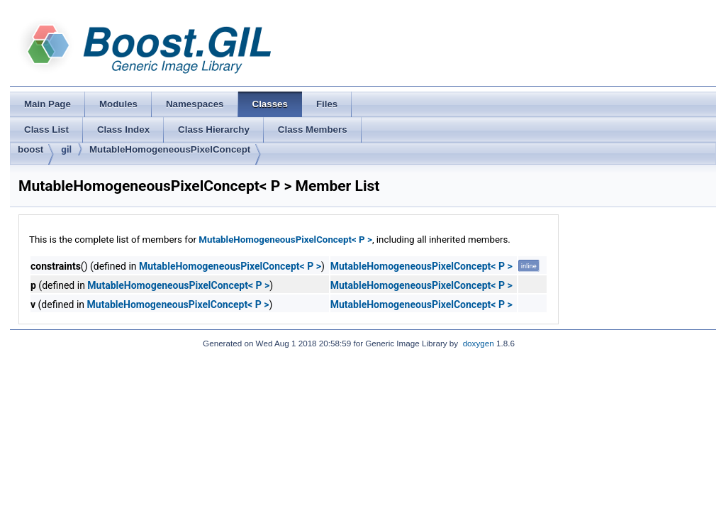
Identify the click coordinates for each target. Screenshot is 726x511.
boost (30, 149)
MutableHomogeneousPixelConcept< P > (285, 239)
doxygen (478, 343)
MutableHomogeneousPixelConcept (169, 149)
